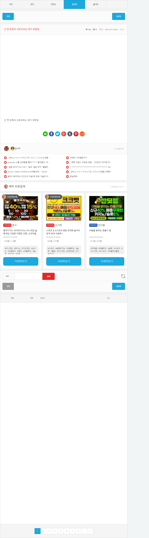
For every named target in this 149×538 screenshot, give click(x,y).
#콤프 (19, 251)
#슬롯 (110, 248)
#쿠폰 (18, 254)
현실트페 (73, 176)
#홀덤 (53, 251)
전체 (8, 286)
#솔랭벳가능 (60, 248)
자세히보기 (21, 261)
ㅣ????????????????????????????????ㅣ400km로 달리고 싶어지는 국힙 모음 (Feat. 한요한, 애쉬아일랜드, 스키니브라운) (91, 167)
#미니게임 (9, 248)
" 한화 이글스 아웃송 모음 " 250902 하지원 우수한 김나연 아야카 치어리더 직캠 (91, 162)
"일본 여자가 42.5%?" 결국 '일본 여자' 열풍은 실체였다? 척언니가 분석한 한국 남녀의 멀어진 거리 (29, 167)
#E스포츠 (102, 251)
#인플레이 (12, 251)
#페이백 (11, 254)
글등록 (118, 16)
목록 (8, 16)
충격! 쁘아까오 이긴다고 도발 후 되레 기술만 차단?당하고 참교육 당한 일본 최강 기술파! (29, 176)
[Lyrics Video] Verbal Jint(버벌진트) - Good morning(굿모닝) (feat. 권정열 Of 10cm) (29, 172)
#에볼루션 (27, 251)
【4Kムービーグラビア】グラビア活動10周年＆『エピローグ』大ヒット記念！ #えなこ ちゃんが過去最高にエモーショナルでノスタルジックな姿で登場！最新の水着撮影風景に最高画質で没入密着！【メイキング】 (91, 172)
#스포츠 (51, 248)
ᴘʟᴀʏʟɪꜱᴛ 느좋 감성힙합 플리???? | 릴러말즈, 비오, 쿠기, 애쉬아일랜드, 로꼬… (29, 162)
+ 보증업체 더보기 (117, 186)
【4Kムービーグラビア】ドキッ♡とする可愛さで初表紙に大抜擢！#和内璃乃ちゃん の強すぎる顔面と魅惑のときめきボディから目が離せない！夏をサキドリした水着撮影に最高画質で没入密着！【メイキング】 (29, 158)
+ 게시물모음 (119, 148)
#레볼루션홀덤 (113, 251)
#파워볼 (94, 248)
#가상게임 (26, 248)
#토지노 (17, 248)
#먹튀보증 (70, 251)
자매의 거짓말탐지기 (78, 158)
